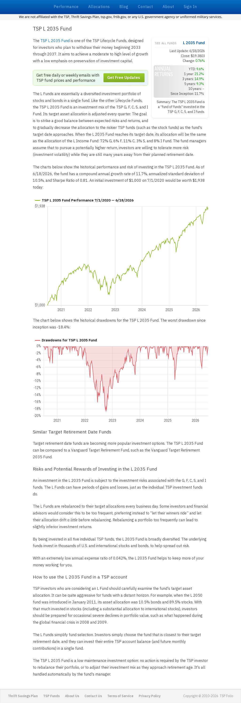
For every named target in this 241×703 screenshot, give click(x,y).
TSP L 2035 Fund (55, 40)
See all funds (166, 43)
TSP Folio (25, 6)
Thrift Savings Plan (23, 696)
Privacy (150, 696)
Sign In (190, 6)
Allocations (99, 6)
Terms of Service (120, 696)
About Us (72, 696)
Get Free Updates (123, 77)
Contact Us (93, 696)
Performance (66, 6)
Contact (145, 6)
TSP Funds (51, 696)
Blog (123, 6)
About (168, 6)
